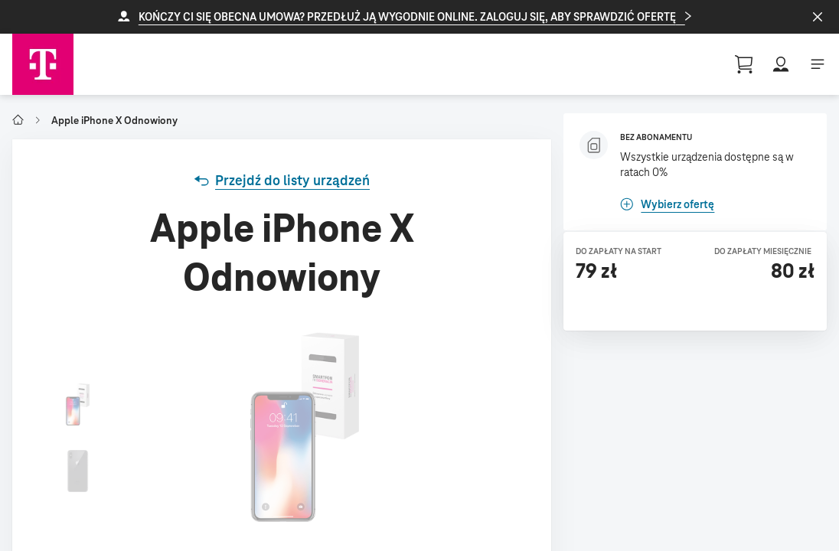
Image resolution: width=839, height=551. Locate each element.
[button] (419, 17)
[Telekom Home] (42, 64)
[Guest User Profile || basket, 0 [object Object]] (744, 64)
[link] (282, 180)
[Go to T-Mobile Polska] (18, 120)
